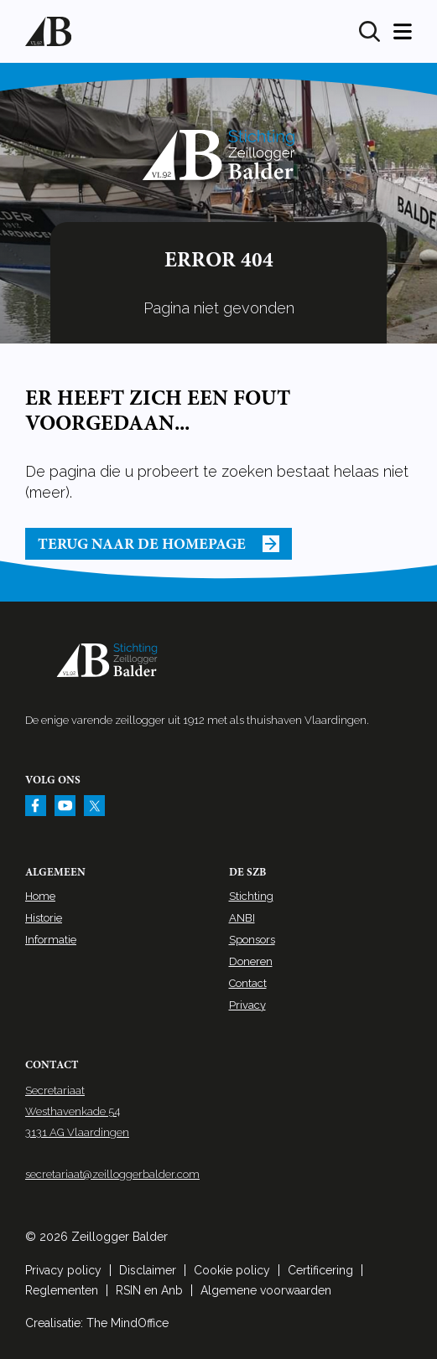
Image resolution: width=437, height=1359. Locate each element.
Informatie (50, 939)
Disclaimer (147, 1270)
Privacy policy (63, 1270)
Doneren (251, 961)
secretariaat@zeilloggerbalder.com (112, 1174)
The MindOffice (127, 1323)
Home (40, 896)
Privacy (247, 1005)
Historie (43, 918)
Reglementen (61, 1290)
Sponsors (252, 939)
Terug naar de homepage (158, 544)
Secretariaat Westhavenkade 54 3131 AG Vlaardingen (77, 1111)
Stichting (251, 896)
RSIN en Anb (149, 1290)
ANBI (242, 918)
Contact (248, 983)
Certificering (320, 1270)
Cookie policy (232, 1270)
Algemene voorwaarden (265, 1290)
